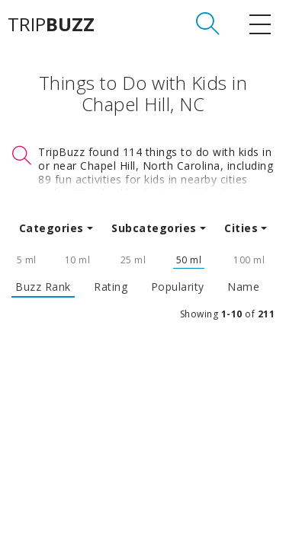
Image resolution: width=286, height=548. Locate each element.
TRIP (51, 24)
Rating (110, 287)
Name (243, 287)
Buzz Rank (43, 287)
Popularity (177, 287)
